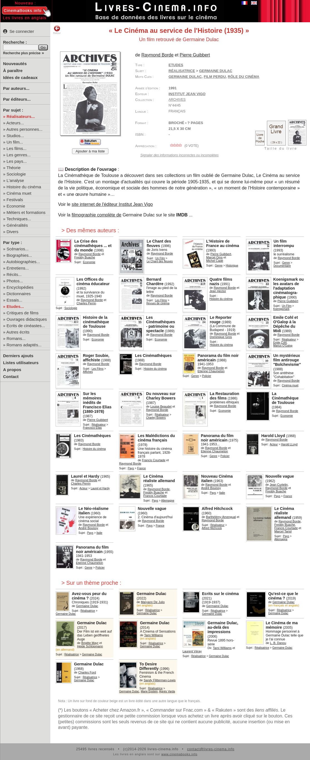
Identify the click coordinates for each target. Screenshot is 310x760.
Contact (11, 376)
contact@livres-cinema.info (210, 749)
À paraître (13, 70)
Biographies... (19, 255)
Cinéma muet (19, 193)
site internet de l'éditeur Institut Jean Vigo (112, 204)
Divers (13, 231)
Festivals (15, 199)
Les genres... (19, 154)
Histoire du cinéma (24, 186)
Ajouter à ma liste (90, 151)
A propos (12, 369)
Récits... (14, 274)
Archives (176, 100)
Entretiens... (18, 268)
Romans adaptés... (24, 344)
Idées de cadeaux (20, 77)
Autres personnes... (24, 129)
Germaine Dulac (185, 77)
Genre (219, 265)
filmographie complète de (96, 215)
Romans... (16, 338)
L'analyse (15, 180)
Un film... (15, 142)
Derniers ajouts (18, 355)
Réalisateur (289, 339)
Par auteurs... (16, 88)
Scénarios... (18, 248)
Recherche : (15, 42)
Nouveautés (15, 63)
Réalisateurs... (21, 116)
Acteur (274, 444)
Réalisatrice (181, 71)
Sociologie (16, 174)
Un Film (160, 258)
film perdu (215, 77)
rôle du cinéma (243, 77)
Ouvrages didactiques (27, 319)
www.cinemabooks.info (179, 754)
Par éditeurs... (17, 99)
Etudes (175, 65)
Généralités (17, 225)
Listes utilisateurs (21, 362)
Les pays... (17, 161)
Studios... (15, 135)
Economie (16, 206)
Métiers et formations (26, 212)
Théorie (13, 167)
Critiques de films (23, 312)
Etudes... (15, 306)
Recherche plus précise (22, 53)
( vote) (183, 146)
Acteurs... (15, 122)
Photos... (15, 280)
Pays (131, 468)
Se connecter (18, 31)
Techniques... (18, 218)
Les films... (17, 148)
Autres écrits (17, 332)
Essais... (15, 300)
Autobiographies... (23, 261)
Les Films (161, 300)
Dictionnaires (19, 293)
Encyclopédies (20, 287)
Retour (57, 29)
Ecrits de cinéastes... (26, 325)
